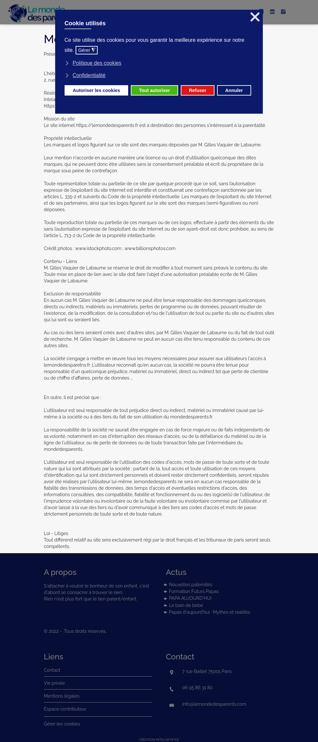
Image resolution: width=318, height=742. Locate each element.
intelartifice (167, 739)
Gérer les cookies (62, 723)
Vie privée (54, 683)
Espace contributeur (65, 709)
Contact (52, 670)
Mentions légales (62, 696)
